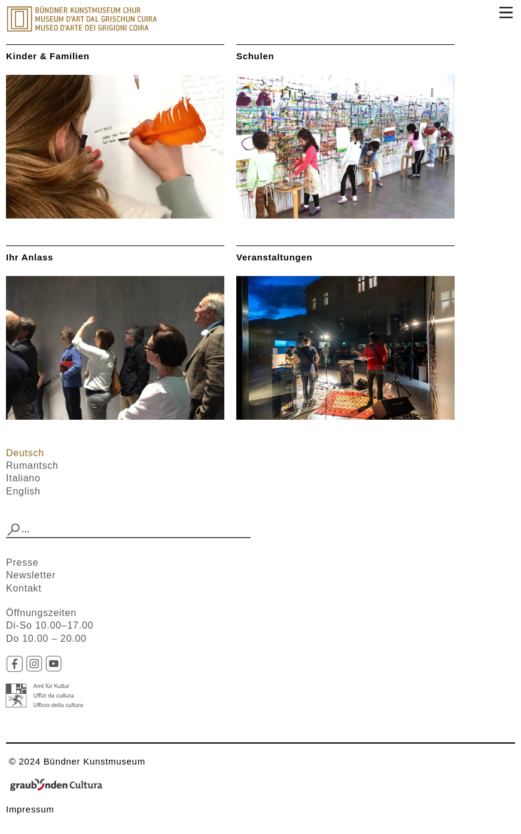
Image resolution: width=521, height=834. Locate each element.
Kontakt (24, 588)
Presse (22, 562)
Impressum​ (30, 809)
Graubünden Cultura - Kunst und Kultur (60, 785)
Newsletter (31, 575)
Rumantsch (32, 465)
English (23, 491)
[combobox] (128, 529)
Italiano (23, 478)
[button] (14, 529)
